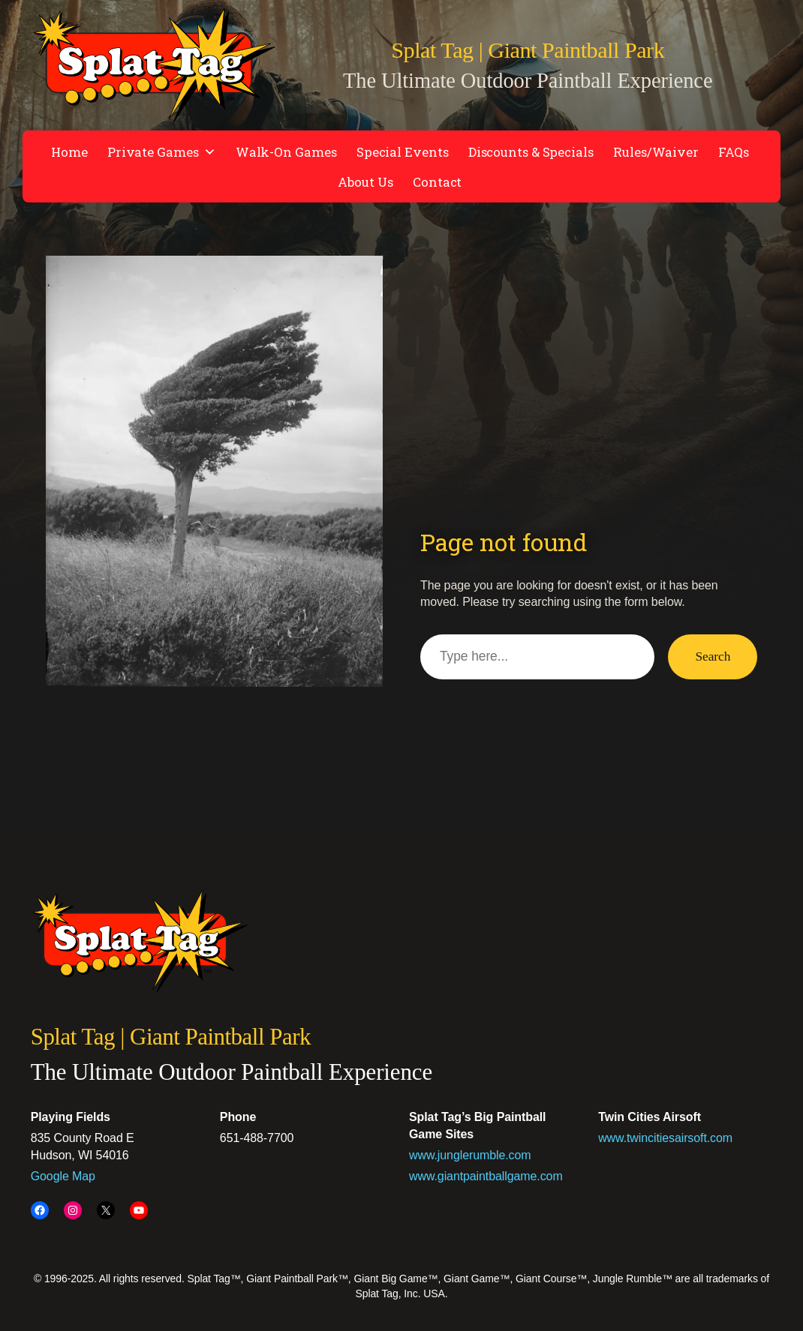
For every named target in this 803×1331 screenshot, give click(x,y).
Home (53, 152)
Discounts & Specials (447, 152)
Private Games (133, 151)
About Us (680, 152)
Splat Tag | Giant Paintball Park (527, 50)
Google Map (63, 1146)
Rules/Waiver (554, 152)
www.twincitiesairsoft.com (665, 1108)
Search (712, 626)
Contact (742, 152)
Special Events (337, 152)
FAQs (621, 152)
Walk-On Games (239, 152)
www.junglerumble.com (470, 1125)
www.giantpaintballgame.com (486, 1146)
